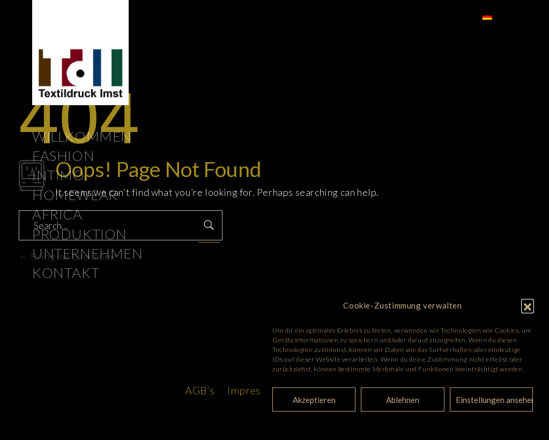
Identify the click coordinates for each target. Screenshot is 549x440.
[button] (527, 305)
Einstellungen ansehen (494, 400)
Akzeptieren (314, 400)
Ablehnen (402, 400)
